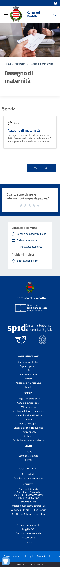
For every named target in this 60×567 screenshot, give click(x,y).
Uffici (28, 370)
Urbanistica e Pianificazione (28, 415)
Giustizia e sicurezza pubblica (28, 428)
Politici (28, 378)
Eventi (28, 460)
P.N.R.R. (28, 541)
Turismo (28, 419)
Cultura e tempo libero (28, 403)
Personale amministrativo (28, 383)
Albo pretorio (28, 474)
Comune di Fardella (33, 14)
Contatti (28, 484)
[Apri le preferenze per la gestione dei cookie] (6, 561)
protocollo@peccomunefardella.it (28, 505)
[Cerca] (54, 14)
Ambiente (28, 436)
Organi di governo (28, 366)
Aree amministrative (28, 362)
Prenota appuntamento (28, 525)
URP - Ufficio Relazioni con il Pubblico (28, 514)
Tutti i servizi (41, 168)
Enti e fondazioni (28, 374)
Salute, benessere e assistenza (28, 440)
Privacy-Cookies (11, 556)
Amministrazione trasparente (28, 478)
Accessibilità (28, 537)
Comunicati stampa (28, 456)
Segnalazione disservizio (28, 533)
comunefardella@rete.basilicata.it (28, 510)
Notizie (28, 451)
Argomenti (20, 64)
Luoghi (28, 387)
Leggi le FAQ (28, 529)
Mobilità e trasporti (28, 423)
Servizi (9, 108)
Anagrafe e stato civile (28, 398)
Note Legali (28, 556)
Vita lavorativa (28, 407)
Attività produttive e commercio (28, 411)
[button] (55, 3)
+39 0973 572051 (28, 501)
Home (7, 64)
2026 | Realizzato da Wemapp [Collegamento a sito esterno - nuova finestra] (30, 564)
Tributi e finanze (28, 432)
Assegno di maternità (24, 130)
